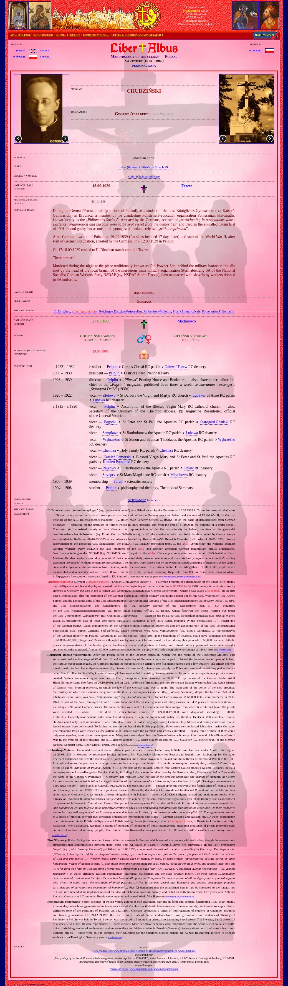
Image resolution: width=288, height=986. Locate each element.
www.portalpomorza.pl (166, 968)
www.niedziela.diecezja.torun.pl (130, 950)
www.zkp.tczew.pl (102, 950)
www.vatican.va (172, 896)
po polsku (255, 50)
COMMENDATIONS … (96, 35)
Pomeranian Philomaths (218, 311)
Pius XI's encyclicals (186, 311)
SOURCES (74, 35)
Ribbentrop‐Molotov (157, 311)
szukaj (44, 56)
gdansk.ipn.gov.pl (119, 968)
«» (85, 311)
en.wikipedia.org (223, 650)
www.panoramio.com (141, 968)
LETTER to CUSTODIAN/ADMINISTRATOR (136, 35)
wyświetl (19, 56)
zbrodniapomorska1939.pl (188, 576)
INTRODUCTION (43, 35)
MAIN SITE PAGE (21, 35)
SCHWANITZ (137, 500)
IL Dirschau (62, 311)
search (44, 50)
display (21, 50)
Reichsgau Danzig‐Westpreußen (120, 311)
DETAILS (60, 35)
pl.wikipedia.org (169, 576)
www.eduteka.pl (186, 950)
